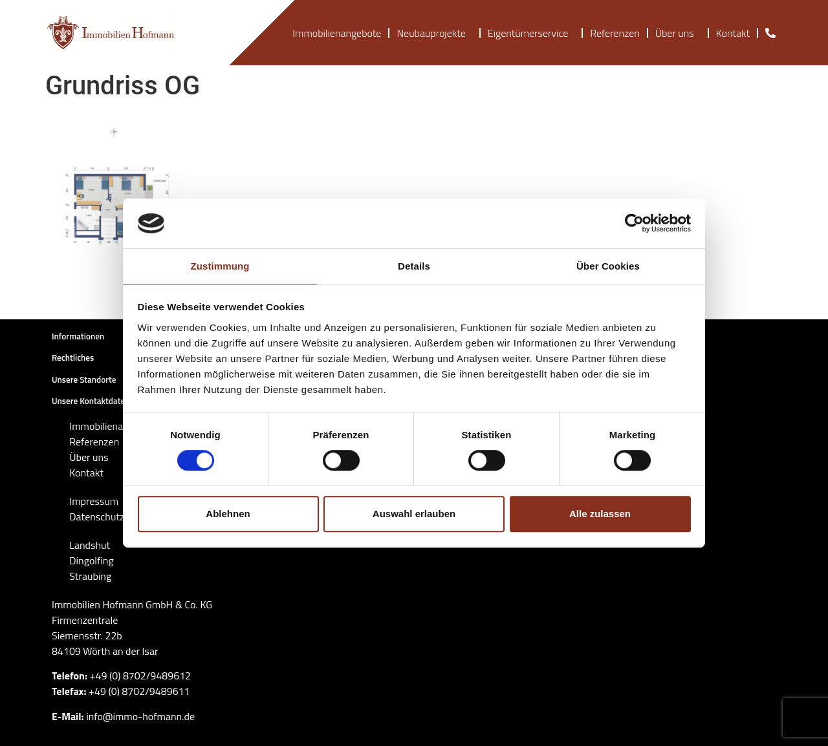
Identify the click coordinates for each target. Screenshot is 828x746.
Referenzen (614, 33)
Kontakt (733, 33)
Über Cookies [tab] (608, 266)
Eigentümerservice (531, 33)
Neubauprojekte (434, 33)
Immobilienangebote (336, 33)
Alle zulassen (600, 513)
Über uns (678, 33)
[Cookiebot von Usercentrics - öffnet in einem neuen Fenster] (634, 223)
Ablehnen (228, 513)
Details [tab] (414, 266)
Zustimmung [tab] (220, 266)
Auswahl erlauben (414, 513)
